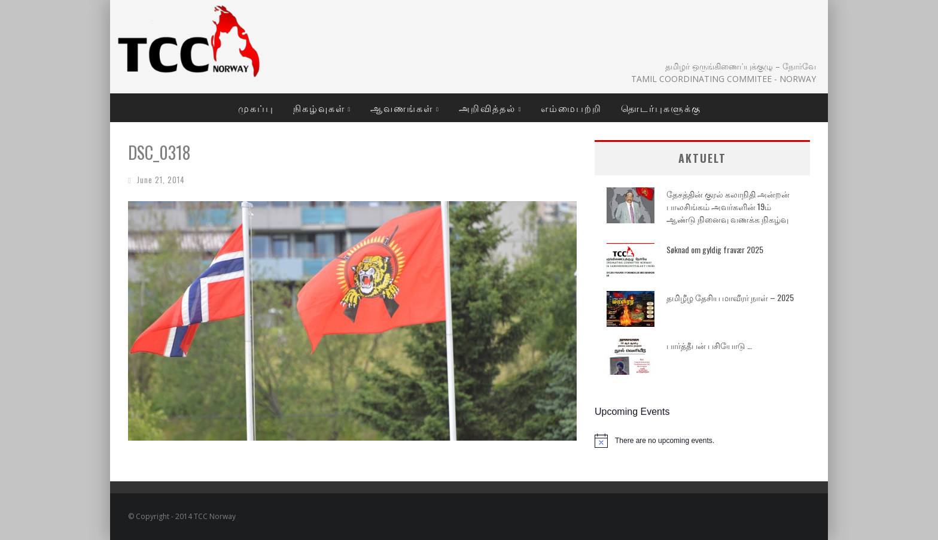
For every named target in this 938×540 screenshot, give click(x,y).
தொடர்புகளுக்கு (661, 108)
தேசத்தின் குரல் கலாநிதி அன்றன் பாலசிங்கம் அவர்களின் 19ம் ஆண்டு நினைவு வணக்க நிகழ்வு (728, 206)
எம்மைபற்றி (571, 108)
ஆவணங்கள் (401, 108)
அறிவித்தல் (487, 108)
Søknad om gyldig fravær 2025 (714, 249)
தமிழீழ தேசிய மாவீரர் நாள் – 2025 (730, 297)
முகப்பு (256, 108)
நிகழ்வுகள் (319, 108)
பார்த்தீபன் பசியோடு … (709, 345)
